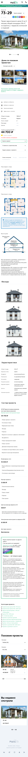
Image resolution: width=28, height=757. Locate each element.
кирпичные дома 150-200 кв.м (12, 608)
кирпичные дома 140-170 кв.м (12, 607)
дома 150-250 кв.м (8, 614)
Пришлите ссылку (8, 545)
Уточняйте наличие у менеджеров (9, 137)
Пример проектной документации (10, 412)
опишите (13, 223)
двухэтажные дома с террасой (12, 621)
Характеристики (23, 157)
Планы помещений (6, 157)
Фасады (15, 157)
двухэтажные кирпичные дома (12, 619)
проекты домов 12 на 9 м (10, 626)
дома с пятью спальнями (10, 623)
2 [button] (13, 54)
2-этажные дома (8, 615)
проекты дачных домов (10, 617)
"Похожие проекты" (15, 222)
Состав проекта (6, 159)
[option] (14, 41)
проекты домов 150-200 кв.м (11, 624)
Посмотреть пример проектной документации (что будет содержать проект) (12, 90)
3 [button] (14, 54)
